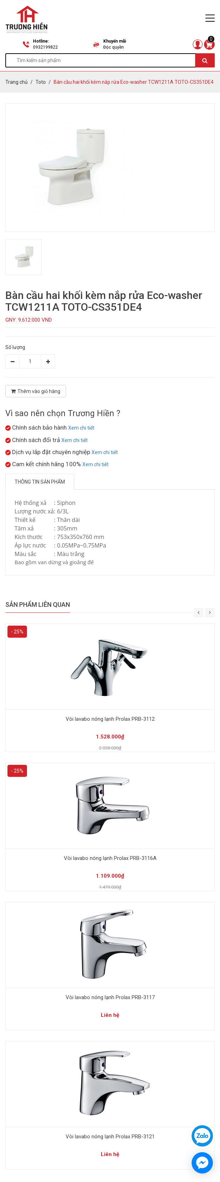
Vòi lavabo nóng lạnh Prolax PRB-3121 (110, 1136)
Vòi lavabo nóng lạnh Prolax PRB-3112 (110, 719)
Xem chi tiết (81, 428)
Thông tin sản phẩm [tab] (40, 482)
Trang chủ (16, 82)
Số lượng (15, 347)
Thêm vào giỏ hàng (35, 391)
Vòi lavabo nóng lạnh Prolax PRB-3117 (110, 997)
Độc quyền (113, 47)
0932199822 (45, 47)
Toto (40, 82)
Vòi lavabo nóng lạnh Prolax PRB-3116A (110, 858)
